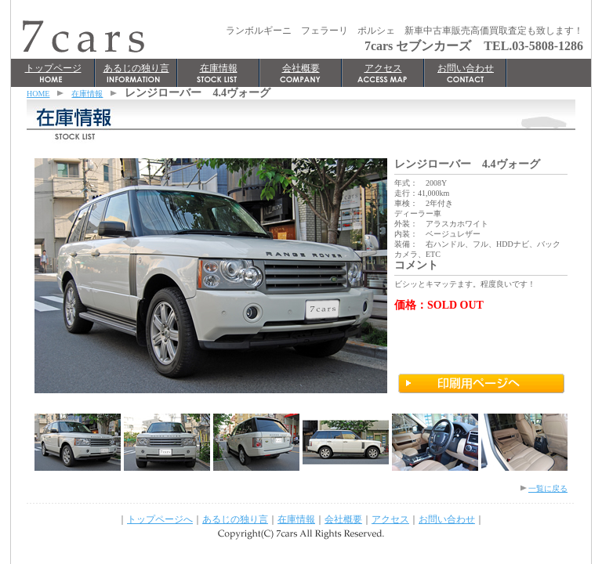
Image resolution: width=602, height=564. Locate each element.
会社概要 (301, 68)
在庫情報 (219, 68)
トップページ (53, 68)
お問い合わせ (465, 68)
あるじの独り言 (136, 68)
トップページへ (160, 519)
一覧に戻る (548, 488)
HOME (38, 93)
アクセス (383, 68)
